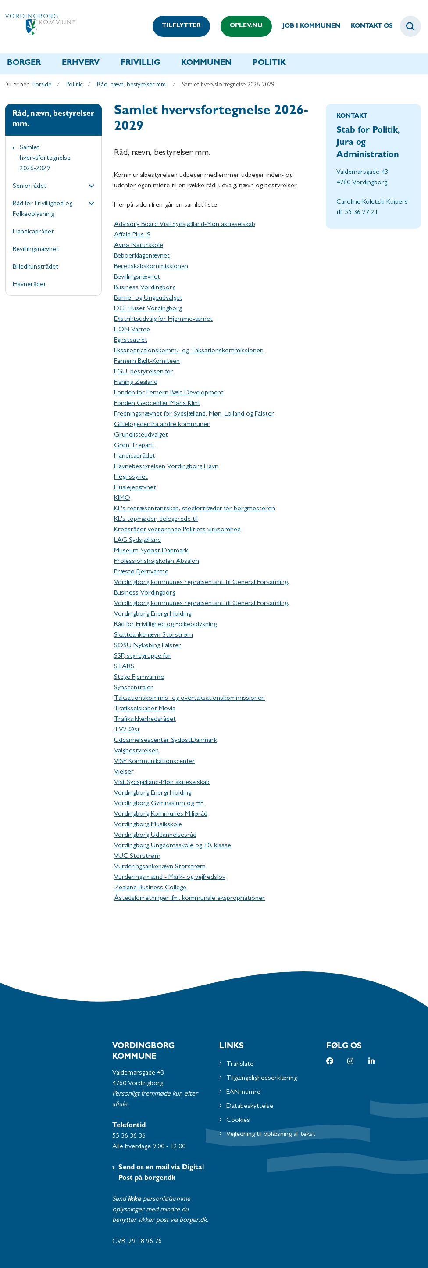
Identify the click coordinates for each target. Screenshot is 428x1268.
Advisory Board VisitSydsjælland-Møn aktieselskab (184, 224)
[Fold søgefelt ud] (410, 26)
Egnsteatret (130, 340)
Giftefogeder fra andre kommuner (162, 424)
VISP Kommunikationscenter (154, 761)
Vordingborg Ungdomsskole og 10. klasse (172, 845)
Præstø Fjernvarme (141, 572)
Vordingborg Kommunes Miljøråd (160, 814)
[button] (89, 186)
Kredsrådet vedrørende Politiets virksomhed (177, 530)
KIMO (122, 498)
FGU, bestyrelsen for (143, 372)
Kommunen (206, 64)
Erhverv (81, 64)
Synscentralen (134, 687)
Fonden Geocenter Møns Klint (157, 403)
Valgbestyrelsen (136, 751)
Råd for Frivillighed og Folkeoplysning (165, 624)
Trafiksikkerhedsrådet (145, 719)
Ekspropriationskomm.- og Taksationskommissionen (189, 351)
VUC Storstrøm (137, 856)
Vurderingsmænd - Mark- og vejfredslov (169, 877)
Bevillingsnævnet (137, 277)
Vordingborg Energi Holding (152, 793)
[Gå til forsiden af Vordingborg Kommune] (37, 26)
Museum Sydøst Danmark (151, 551)
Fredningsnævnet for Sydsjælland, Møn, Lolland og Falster (194, 414)
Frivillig (140, 64)
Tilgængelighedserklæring (261, 1078)
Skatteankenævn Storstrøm (153, 635)
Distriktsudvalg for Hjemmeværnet (163, 319)
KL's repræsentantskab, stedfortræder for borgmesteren (194, 508)
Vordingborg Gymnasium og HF (159, 803)
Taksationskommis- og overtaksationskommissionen (189, 698)
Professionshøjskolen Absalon (156, 561)
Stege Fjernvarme (139, 677)
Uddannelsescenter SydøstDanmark (165, 740)
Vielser (124, 772)
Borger (24, 64)
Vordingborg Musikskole (148, 824)
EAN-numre (243, 1092)
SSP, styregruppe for (142, 656)
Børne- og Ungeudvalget (148, 298)
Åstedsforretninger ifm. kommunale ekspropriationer (189, 898)
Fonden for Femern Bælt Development (169, 393)
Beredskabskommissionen (151, 266)
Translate (239, 1064)
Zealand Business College (151, 888)
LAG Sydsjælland (137, 540)
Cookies (238, 1120)
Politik (269, 64)
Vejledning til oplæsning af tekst (270, 1134)
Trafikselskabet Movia (144, 709)
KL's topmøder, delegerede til (156, 519)
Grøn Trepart (134, 445)
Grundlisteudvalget (141, 435)
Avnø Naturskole (138, 245)
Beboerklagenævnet (142, 256)
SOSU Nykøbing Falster (147, 645)
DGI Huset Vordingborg (148, 308)
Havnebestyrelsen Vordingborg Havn (166, 466)
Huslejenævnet (135, 487)
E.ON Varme (132, 329)
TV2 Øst (127, 730)
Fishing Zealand (135, 382)
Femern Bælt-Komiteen (147, 361)
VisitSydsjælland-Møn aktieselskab (162, 782)
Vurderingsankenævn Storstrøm (160, 866)
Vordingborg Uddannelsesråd (155, 835)
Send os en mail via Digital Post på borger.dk (161, 1173)
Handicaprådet (134, 456)
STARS (124, 666)
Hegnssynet (131, 477)
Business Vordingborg (144, 287)
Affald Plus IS (132, 235)
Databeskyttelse (249, 1106)
